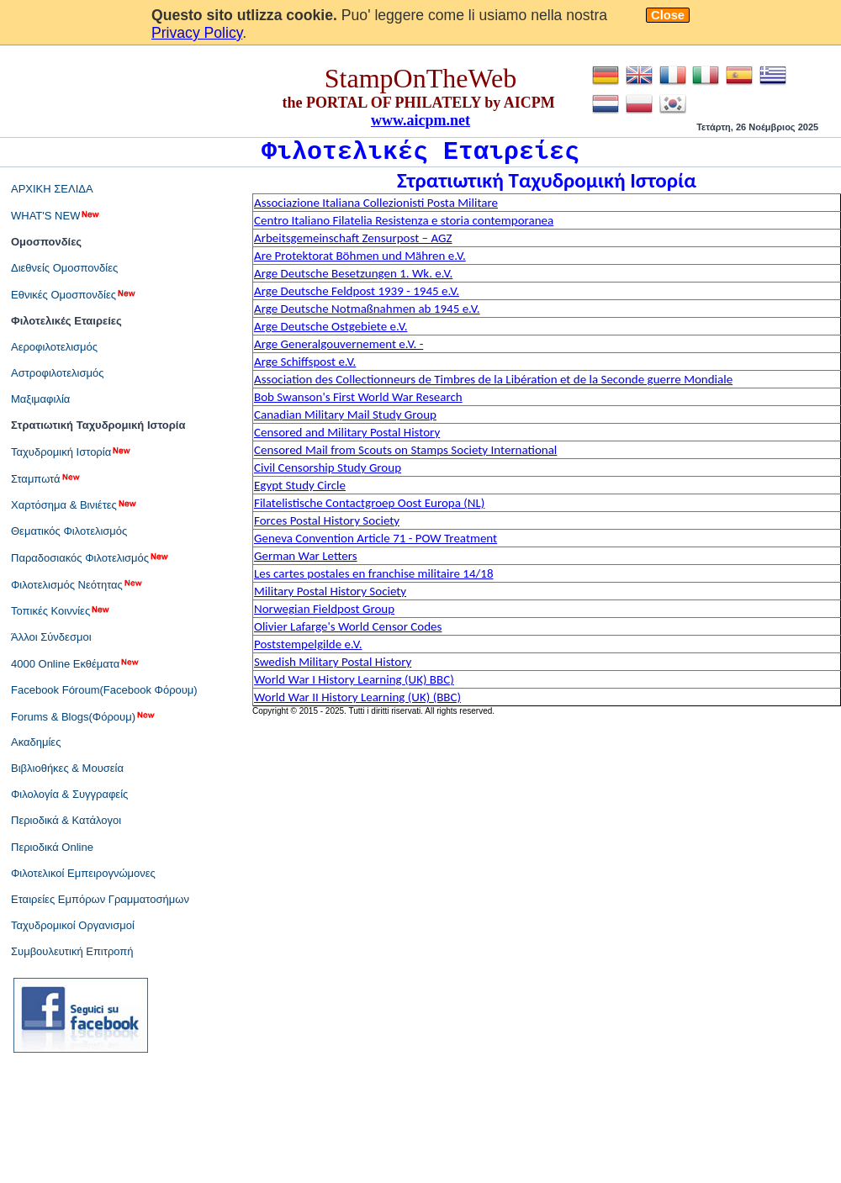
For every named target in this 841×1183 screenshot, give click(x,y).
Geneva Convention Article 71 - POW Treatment (375, 538)
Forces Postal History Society (326, 520)
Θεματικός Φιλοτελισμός (69, 531)
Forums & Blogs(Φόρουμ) (83, 716)
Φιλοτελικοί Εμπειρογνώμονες (83, 873)
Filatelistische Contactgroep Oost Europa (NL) (369, 502)
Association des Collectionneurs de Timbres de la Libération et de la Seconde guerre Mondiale (493, 379)
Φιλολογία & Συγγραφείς (69, 794)
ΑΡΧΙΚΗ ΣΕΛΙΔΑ (52, 188)
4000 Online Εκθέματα (75, 663)
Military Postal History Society (330, 591)
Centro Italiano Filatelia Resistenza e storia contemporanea (403, 220)
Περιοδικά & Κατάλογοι (66, 820)
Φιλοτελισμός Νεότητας (77, 584)
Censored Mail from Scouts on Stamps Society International (405, 449)
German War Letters (305, 555)
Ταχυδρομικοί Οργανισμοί (73, 925)
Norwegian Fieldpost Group (324, 608)
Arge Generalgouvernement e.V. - (338, 343)
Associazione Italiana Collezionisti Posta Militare (376, 202)
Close (668, 15)
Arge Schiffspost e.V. (305, 361)
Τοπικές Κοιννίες (61, 610)
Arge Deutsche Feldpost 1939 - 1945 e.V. (356, 290)
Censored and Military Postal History (347, 432)
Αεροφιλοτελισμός (54, 347)
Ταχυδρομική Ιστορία (71, 451)
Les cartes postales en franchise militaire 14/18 (373, 573)
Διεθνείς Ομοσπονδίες (64, 267)
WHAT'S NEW (56, 215)
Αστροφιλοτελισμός (57, 373)
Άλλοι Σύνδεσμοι (51, 637)
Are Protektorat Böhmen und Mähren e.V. (360, 255)
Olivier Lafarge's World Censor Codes (348, 626)
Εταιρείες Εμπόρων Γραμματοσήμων (100, 899)
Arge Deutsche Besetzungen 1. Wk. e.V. (353, 273)
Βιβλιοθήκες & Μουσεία (67, 768)
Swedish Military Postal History (332, 661)
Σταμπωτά (46, 478)
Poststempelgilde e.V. (308, 644)
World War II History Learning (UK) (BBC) (357, 697)
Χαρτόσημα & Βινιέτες (74, 504)
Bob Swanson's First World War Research (358, 396)
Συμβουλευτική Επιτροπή (72, 951)
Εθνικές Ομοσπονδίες (74, 294)
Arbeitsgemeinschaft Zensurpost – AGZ (353, 238)
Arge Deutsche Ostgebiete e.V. (330, 326)
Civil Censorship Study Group (327, 467)
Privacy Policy (196, 32)
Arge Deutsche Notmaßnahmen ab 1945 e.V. (367, 308)
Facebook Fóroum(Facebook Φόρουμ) (104, 690)
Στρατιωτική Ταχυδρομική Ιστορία (98, 425)
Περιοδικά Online (52, 847)
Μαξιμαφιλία (40, 399)
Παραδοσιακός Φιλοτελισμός (90, 557)
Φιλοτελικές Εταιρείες (66, 320)
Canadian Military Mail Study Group (345, 414)
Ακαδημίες (36, 742)
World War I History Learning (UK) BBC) (354, 679)
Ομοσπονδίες (46, 241)
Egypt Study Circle (300, 485)
